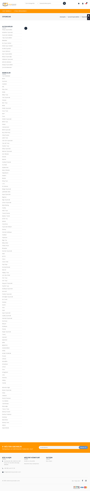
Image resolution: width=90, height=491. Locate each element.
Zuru (3, 369)
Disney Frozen (6, 412)
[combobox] (31, 3)
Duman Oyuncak (7, 251)
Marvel (4, 270)
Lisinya (4, 359)
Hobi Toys (5, 210)
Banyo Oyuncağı (7, 56)
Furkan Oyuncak (7, 294)
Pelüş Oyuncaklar (7, 30)
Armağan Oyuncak (7, 297)
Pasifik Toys (5, 286)
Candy (4, 383)
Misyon (4, 324)
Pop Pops (4, 264)
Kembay (4, 417)
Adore (4, 425)
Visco (3, 259)
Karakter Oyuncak (7, 32)
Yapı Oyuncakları (7, 38)
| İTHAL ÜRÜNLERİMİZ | (20, 11)
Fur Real (4, 165)
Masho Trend (6, 216)
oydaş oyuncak (6, 315)
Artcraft (4, 291)
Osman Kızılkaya (7, 232)
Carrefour (5, 224)
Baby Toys (5, 95)
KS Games (5, 186)
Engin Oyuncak (6, 332)
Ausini (4, 305)
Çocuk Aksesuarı (7, 67)
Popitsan (4, 237)
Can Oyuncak (6, 97)
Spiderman (5, 167)
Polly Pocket (5, 135)
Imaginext (5, 372)
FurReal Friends (6, 162)
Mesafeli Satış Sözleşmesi (31, 464)
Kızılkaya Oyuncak (7, 289)
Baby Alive (5, 243)
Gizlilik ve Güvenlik (29, 461)
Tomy (4, 334)
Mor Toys (4, 103)
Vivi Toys (4, 280)
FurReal (4, 235)
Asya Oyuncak (6, 194)
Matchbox (5, 420)
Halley (4, 380)
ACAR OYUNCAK (6, 353)
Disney (4, 229)
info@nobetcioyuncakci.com (12, 472)
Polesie (4, 100)
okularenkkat (6, 348)
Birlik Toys (5, 122)
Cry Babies (5, 401)
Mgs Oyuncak (6, 200)
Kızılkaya (4, 326)
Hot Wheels (5, 154)
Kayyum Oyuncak (7, 283)
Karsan (4, 157)
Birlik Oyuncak (6, 130)
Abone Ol (83, 447)
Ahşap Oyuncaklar (7, 65)
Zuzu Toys (5, 111)
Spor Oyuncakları (7, 54)
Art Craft (4, 299)
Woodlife (4, 361)
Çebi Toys (5, 138)
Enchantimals (6, 267)
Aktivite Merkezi (6, 62)
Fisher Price (5, 245)
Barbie (4, 178)
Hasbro (4, 175)
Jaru (3, 375)
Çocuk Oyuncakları (73, 17)
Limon (4, 367)
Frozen (4, 356)
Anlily (3, 350)
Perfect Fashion (6, 414)
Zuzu (3, 116)
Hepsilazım (5, 173)
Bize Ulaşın (49, 461)
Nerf (3, 113)
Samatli (4, 337)
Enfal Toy (5, 218)
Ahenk (4, 221)
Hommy (4, 377)
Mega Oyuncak (6, 189)
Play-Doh (5, 89)
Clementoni (5, 127)
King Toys (5, 181)
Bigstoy (4, 197)
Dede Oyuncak (6, 108)
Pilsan (4, 124)
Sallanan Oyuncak (7, 59)
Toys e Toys (5, 409)
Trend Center (6, 213)
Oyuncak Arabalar (7, 35)
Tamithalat (5, 403)
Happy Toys (5, 272)
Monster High (6, 387)
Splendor (4, 340)
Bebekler (4, 40)
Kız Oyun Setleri (6, 43)
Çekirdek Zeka (6, 192)
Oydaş (4, 208)
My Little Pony (6, 132)
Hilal (3, 253)
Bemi (3, 78)
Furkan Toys (5, 146)
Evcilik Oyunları (6, 48)
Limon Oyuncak (6, 202)
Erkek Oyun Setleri (7, 46)
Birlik (3, 105)
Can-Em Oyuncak (7, 140)
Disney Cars (5, 422)
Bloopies (4, 248)
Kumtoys (4, 321)
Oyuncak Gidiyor (7, 227)
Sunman (4, 81)
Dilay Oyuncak (6, 148)
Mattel (4, 159)
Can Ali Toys (5, 143)
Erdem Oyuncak (6, 119)
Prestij (4, 329)
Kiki (3, 86)
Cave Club (5, 262)
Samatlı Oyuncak (7, 318)
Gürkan (4, 302)
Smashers (5, 364)
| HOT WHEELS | (6, 11)
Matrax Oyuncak (7, 151)
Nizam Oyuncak (6, 390)
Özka (3, 393)
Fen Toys (4, 278)
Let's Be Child (6, 275)
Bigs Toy (4, 240)
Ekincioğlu (5, 406)
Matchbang (5, 205)
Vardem (4, 84)
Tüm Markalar (6, 76)
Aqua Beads (5, 428)
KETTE (4, 256)
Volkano (4, 395)
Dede (3, 92)
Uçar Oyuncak (6, 313)
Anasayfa (63, 17)
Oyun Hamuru (6, 51)
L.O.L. (3, 183)
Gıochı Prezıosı (6, 398)
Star (3, 307)
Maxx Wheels (6, 170)
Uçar (3, 310)
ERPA (3, 342)
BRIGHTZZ (5, 345)
